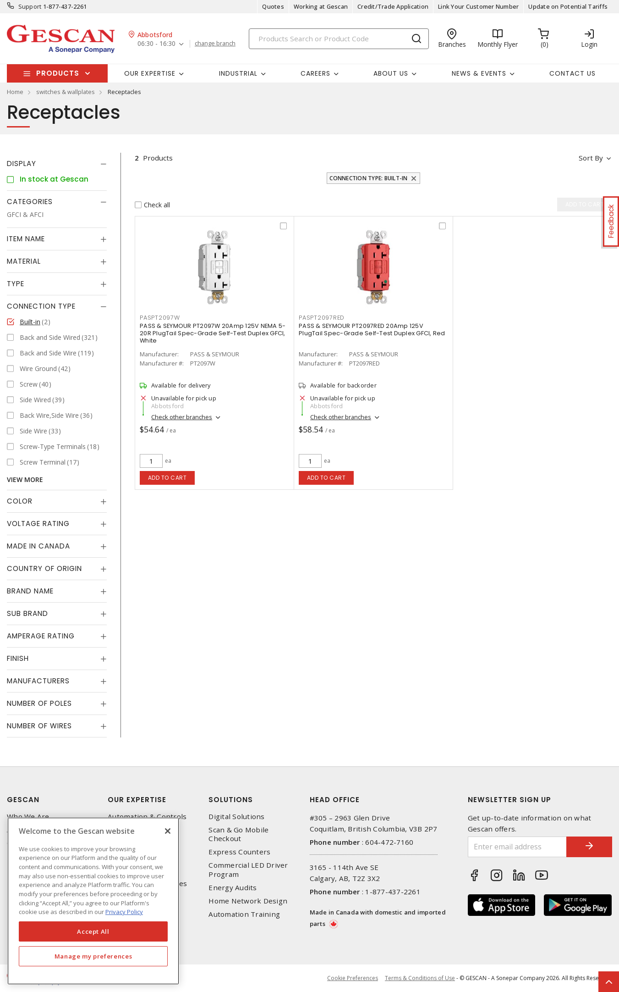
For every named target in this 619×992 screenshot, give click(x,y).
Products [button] (57, 73)
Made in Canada (38, 546)
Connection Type (41, 306)
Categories (30, 201)
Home (15, 92)
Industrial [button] (238, 73)
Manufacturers (38, 681)
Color (20, 501)
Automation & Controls (147, 816)
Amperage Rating (41, 636)
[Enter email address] (517, 847)
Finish (18, 658)
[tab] (57, 163)
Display (21, 163)
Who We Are (28, 816)
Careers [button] (315, 73)
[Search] (339, 38)
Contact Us (572, 73)
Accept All (93, 931)
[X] (168, 831)
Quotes (273, 6)
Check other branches (181, 417)
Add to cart (167, 478)
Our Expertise (137, 799)
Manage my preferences (93, 956)
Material (24, 261)
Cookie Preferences (352, 978)
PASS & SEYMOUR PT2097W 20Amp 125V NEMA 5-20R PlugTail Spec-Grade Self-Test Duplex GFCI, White (212, 333)
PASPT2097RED (322, 317)
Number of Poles (39, 703)
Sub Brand (27, 613)
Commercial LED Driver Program (248, 869)
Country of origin (44, 568)
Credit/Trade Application (392, 6)
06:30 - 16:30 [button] (156, 44)
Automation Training (244, 914)
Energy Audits (232, 887)
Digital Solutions (236, 816)
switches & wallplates (65, 92)
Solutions (230, 799)
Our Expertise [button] (149, 73)
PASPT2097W (160, 317)
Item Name (26, 239)
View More (25, 479)
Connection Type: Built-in (368, 178)
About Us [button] (390, 73)
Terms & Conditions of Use (420, 978)
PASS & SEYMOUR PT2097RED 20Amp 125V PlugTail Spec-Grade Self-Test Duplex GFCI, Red (372, 329)
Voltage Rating (38, 523)
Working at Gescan (321, 6)
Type (15, 283)
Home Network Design (247, 901)
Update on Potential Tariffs (568, 6)
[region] (93, 901)
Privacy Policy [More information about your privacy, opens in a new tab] (124, 912)
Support (30, 6)
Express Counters (239, 852)
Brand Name (30, 591)
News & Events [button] (479, 73)
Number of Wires (39, 726)
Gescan (23, 799)
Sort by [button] (591, 157)
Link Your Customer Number (478, 6)
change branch (215, 43)
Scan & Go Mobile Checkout (238, 834)
